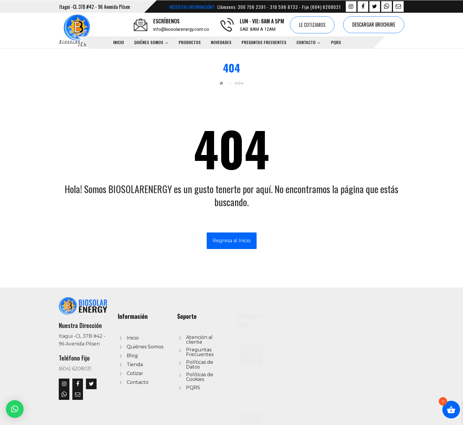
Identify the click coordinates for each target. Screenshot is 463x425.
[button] (15, 409)
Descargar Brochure (373, 24)
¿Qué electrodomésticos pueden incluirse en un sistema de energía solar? (424, 343)
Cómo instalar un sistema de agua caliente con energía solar (424, 375)
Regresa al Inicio (232, 240)
